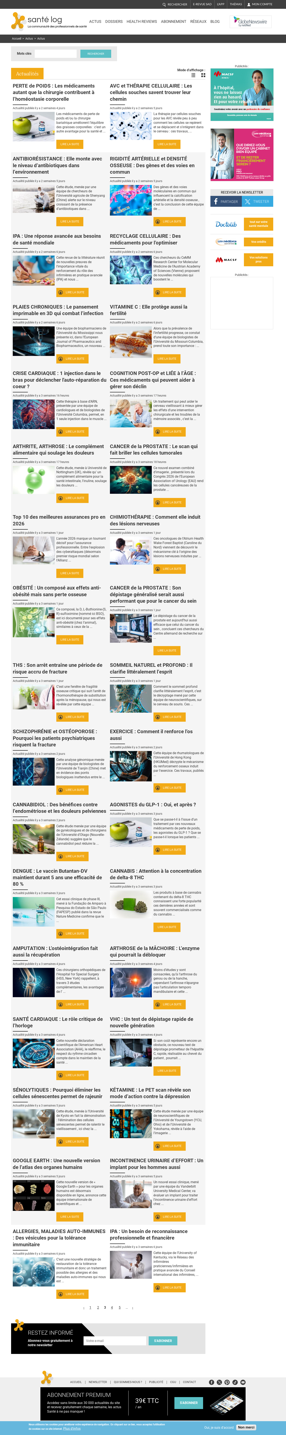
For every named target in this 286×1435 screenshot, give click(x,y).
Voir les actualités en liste (193, 75)
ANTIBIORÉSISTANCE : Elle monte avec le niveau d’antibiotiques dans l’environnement (57, 165)
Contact (189, 1382)
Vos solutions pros (259, 259)
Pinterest (227, 1382)
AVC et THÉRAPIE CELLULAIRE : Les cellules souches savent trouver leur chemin (151, 92)
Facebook (211, 1382)
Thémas (236, 4)
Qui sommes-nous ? (128, 1382)
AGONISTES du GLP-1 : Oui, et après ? (153, 805)
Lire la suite (70, 144)
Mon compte (262, 4)
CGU (173, 1382)
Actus (95, 21)
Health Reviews (142, 21)
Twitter (219, 1382)
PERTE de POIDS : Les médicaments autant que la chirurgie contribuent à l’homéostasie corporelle (54, 92)
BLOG (215, 21)
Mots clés (24, 54)
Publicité (156, 1382)
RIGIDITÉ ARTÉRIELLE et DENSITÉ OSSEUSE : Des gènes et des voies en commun (152, 165)
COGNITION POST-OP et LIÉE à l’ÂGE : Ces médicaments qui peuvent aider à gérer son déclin (153, 379)
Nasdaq (238, 19)
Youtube (243, 1382)
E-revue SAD (202, 4)
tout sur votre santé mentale (258, 224)
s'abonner (189, 1403)
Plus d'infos (72, 1429)
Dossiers (114, 21)
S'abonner (163, 1341)
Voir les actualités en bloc (203, 75)
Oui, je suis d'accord (219, 1428)
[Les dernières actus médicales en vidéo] (241, 328)
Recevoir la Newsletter (242, 192)
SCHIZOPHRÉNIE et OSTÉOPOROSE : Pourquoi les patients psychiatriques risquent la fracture (55, 738)
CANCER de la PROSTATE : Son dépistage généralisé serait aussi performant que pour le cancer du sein (153, 594)
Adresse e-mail (95, 1334)
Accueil (16, 38)
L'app (220, 4)
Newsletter (98, 1382)
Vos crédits (258, 242)
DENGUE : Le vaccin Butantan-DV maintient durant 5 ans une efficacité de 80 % (57, 877)
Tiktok (235, 1382)
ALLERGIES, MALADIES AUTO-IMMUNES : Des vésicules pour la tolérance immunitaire (59, 1237)
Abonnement (173, 21)
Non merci (246, 1427)
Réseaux (198, 21)
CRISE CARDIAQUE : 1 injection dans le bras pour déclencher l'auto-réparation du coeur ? (59, 379)
